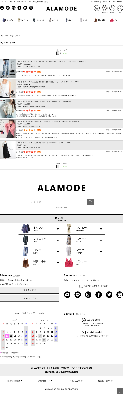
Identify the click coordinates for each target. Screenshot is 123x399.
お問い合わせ (117, 1)
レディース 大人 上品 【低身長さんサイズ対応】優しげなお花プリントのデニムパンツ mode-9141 (54, 61)
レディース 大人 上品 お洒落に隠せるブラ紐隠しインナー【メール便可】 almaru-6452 (50, 82)
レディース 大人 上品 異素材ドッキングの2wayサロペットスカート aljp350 (47, 142)
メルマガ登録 (95, 1)
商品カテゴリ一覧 (6, 36)
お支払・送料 (104, 381)
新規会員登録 (29, 290)
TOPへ (120, 390)
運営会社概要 (14, 381)
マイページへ (29, 298)
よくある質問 (74, 381)
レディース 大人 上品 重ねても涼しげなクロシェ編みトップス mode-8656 (47, 101)
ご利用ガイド (106, 1)
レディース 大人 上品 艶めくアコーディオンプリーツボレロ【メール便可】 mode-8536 (51, 121)
